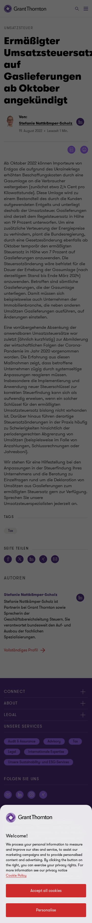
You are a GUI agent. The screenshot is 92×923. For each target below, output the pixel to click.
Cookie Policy (16, 875)
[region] (46, 864)
